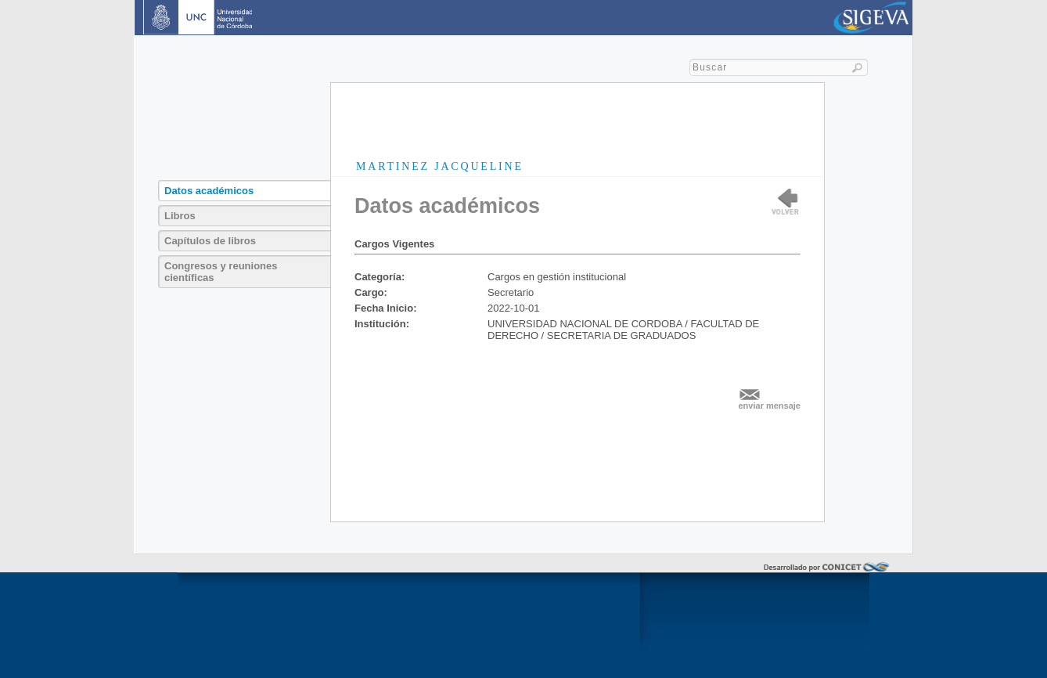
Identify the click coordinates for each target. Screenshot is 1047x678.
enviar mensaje (770, 405)
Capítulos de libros (210, 241)
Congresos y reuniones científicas (220, 271)
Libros (180, 216)
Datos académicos (209, 191)
